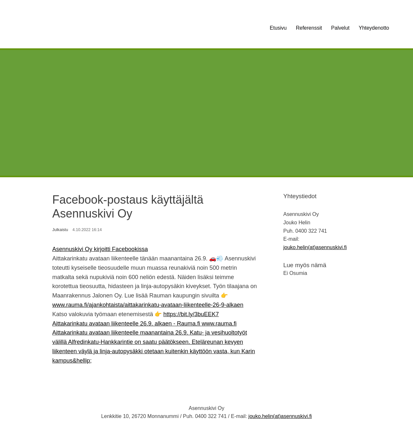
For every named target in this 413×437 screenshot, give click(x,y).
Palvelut (340, 28)
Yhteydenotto (374, 28)
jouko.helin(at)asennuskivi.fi (315, 247)
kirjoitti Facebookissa (121, 249)
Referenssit (309, 28)
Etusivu (278, 28)
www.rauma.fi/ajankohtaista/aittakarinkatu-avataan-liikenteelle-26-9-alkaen (147, 305)
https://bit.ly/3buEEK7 (191, 314)
